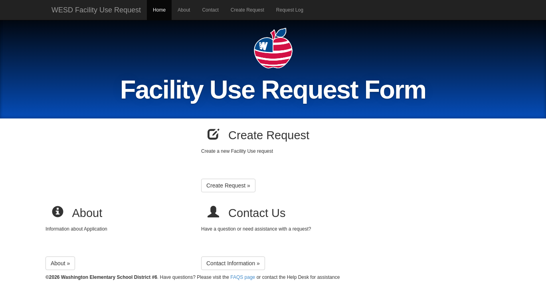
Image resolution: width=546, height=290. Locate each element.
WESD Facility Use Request (96, 10)
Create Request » (228, 185)
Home (159, 10)
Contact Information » (233, 263)
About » (60, 263)
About (184, 10)
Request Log (289, 10)
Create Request (247, 10)
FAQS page (242, 277)
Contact (210, 10)
